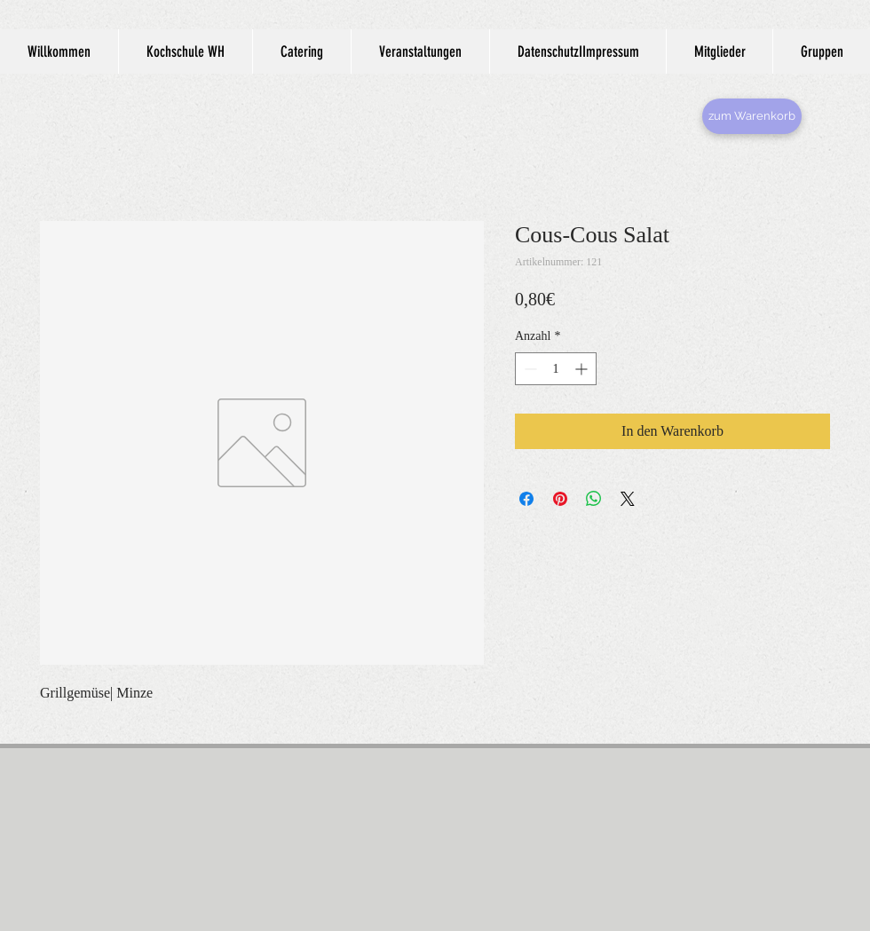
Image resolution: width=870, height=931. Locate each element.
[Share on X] (627, 498)
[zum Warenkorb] (752, 116)
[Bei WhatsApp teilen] (594, 498)
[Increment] (583, 368)
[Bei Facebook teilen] (526, 498)
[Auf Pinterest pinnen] (560, 498)
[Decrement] (529, 368)
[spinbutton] (556, 368)
